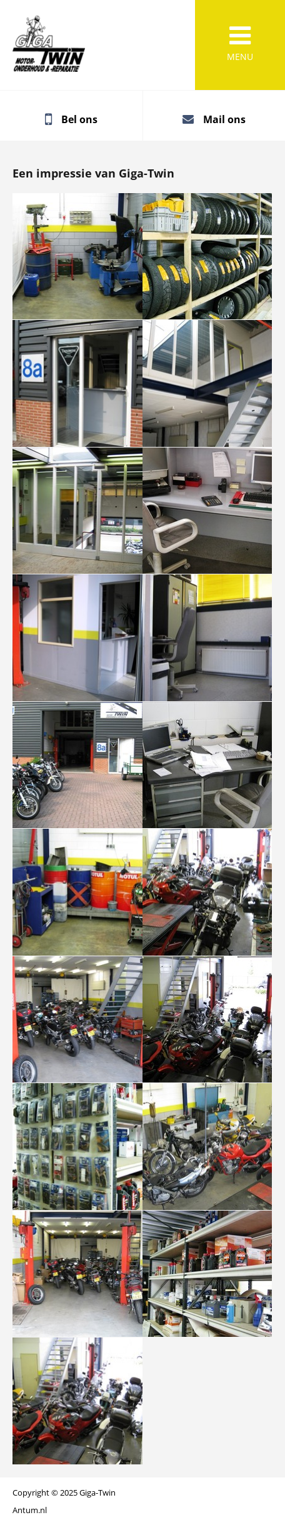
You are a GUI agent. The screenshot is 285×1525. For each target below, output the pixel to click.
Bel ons (79, 119)
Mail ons (224, 119)
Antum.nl (29, 1510)
